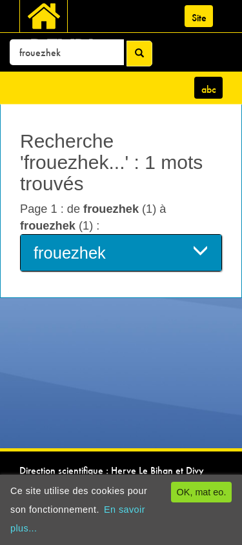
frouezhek (121, 252)
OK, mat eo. (202, 492)
